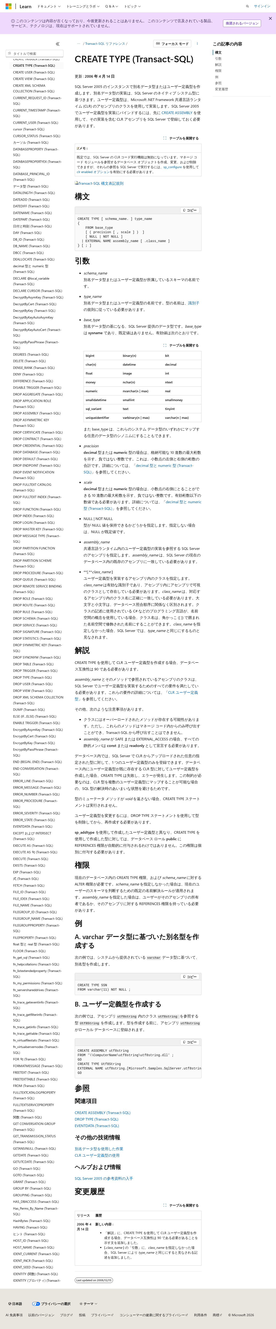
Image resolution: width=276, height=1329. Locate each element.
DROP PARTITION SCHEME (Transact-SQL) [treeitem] (32, 563)
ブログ (65, 1315)
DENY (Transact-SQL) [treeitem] (28, 374)
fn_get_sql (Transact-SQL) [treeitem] (31, 957)
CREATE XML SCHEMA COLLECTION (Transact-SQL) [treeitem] (33, 88)
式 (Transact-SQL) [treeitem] (26, 878)
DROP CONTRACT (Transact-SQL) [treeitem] (37, 439)
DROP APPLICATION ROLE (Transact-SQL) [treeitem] (32, 404)
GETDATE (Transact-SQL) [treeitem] (30, 1155)
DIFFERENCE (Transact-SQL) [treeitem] (33, 381)
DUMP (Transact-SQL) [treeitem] (29, 709)
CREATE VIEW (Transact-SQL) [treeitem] (34, 78)
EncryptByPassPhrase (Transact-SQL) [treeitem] (36, 752)
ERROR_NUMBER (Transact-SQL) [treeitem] (36, 794)
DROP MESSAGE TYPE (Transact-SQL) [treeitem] (36, 539)
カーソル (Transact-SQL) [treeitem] (30, 142)
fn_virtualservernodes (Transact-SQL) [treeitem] (36, 1049)
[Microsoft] (9, 6)
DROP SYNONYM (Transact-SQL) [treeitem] (37, 657)
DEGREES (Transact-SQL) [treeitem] (31, 354)
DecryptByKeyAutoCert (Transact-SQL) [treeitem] (37, 332)
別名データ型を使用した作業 (99, 1148)
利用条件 (200, 1315)
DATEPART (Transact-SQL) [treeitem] (31, 219)
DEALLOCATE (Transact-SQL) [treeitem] (33, 259)
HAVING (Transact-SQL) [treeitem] (30, 1227)
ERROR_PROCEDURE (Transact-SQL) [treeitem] (35, 803)
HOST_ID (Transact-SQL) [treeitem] (30, 1240)
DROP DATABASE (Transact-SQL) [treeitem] (36, 452)
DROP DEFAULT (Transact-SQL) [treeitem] (35, 459)
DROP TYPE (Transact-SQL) (96, 1119)
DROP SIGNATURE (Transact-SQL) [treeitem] (37, 631)
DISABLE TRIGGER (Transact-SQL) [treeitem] (37, 387)
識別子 (193, 302)
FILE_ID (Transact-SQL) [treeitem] (29, 892)
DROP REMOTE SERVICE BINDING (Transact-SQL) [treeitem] (37, 589)
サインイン (262, 6)
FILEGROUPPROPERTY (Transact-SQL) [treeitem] (36, 928)
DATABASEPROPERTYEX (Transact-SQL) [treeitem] (37, 164)
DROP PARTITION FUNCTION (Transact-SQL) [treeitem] (34, 551)
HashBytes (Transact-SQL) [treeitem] (31, 1220)
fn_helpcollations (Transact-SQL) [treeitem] (36, 964)
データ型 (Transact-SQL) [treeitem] (30, 186)
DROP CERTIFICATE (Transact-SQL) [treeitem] (38, 432)
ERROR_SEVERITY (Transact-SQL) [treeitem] (36, 813)
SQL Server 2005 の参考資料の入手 (104, 1178)
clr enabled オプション (93, 172)
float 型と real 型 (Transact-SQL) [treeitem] (36, 944)
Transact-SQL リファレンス (105, 43)
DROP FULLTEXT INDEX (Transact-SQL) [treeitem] (37, 500)
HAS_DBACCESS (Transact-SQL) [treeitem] (36, 1201)
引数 (218, 58)
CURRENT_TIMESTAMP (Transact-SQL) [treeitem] (37, 113)
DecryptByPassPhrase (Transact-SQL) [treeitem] (36, 345)
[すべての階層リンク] (79, 43)
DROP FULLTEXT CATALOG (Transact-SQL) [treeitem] (32, 487)
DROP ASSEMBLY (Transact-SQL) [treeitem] (36, 413)
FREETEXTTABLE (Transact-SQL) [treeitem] (35, 1079)
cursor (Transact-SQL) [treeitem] (28, 129)
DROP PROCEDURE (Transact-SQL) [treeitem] (38, 573)
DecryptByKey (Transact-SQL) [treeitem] (34, 310)
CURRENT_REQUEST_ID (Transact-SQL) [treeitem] (37, 101)
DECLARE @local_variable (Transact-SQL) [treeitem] (31, 281)
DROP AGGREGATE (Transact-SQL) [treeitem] (38, 394)
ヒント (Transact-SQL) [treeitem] (29, 1234)
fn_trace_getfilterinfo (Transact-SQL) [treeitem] (35, 1017)
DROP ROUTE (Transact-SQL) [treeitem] (34, 605)
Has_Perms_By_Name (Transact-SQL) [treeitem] (35, 1211)
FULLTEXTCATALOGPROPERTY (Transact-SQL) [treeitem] (34, 1095)
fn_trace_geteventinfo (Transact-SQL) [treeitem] (36, 1005)
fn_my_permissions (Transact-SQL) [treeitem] (37, 983)
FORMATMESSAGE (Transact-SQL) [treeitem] (37, 1066)
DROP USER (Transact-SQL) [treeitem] (33, 684)
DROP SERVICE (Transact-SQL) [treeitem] (35, 625)
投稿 (82, 1315)
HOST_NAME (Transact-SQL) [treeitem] (33, 1247)
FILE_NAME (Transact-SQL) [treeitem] (32, 905)
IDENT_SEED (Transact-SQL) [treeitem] (33, 1267)
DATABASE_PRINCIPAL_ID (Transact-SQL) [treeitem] (31, 177)
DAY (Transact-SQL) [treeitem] (27, 232)
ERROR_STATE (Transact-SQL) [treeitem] (34, 820)
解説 (218, 64)
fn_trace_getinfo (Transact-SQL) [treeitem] (35, 1027)
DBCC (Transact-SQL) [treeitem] (28, 252)
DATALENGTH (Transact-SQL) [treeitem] (34, 193)
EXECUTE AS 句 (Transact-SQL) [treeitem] (35, 852)
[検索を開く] (247, 6)
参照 (218, 83)
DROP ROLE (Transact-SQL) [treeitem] (33, 598)
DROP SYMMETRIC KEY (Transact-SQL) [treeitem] (37, 648)
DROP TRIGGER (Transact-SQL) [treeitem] (35, 670)
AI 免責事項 (14, 1315)
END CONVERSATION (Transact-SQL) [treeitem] (36, 771)
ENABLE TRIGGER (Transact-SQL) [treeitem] (36, 723)
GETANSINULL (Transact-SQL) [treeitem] (34, 1148)
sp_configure (172, 167)
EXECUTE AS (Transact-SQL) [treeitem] (33, 845)
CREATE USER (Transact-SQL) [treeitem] (34, 72)
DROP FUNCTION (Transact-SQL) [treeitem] (37, 509)
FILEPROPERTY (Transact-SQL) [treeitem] (34, 937)
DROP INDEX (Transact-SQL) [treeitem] (33, 516)
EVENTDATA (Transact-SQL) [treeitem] (32, 826)
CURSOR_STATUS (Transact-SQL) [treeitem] (36, 136)
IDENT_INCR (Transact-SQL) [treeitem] (33, 1260)
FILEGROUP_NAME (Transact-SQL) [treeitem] (38, 918)
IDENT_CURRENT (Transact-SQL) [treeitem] (36, 1254)
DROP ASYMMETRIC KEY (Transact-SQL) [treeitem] (31, 423)
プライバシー (101, 1315)
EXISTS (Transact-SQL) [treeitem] (29, 865)
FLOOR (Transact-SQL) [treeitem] (29, 951)
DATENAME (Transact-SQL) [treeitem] (32, 213)
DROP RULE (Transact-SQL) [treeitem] (32, 612)
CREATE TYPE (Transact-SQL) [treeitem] (34, 65)
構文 (218, 52)
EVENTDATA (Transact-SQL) (97, 1125)
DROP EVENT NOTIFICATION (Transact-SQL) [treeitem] (33, 475)
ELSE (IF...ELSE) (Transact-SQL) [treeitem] (34, 716)
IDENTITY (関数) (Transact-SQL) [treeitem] (35, 1274)
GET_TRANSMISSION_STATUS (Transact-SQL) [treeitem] (34, 1139)
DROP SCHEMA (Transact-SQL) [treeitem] (35, 618)
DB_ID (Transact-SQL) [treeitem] (28, 239)
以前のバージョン (41, 1315)
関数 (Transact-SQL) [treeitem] (27, 1117)
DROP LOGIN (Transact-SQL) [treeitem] (34, 522)
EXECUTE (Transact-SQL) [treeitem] (30, 859)
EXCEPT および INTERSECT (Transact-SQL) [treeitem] (32, 836)
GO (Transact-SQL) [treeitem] (26, 1168)
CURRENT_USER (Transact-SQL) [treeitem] (35, 122)
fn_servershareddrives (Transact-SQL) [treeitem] (36, 993)
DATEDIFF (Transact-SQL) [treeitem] (31, 206)
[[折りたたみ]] (58, 44)
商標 (216, 1315)
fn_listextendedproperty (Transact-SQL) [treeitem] (37, 973)
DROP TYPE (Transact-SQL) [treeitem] (32, 677)
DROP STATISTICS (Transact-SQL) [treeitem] (37, 638)
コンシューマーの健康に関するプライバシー (152, 1315)
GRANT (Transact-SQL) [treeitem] (29, 1182)
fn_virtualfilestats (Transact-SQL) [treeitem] (36, 1040)
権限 (218, 70)
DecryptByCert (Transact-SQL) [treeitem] (34, 304)
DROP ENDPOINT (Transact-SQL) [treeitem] (36, 465)
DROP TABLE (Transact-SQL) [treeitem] (33, 664)
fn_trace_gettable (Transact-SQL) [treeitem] (36, 1033)
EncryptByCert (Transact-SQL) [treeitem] (34, 736)
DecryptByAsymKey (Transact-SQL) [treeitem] (38, 297)
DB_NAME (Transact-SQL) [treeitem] (31, 246)
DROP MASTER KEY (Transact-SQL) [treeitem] (38, 529)
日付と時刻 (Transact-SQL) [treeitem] (32, 226)
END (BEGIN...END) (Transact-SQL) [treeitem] (37, 762)
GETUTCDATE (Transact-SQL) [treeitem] (33, 1161)
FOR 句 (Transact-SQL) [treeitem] (29, 1059)
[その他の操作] (197, 43)
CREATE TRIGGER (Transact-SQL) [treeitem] (36, 59)
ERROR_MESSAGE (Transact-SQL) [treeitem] (37, 787)
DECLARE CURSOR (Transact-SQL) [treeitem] (37, 290)
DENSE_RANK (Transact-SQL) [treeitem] (34, 367)
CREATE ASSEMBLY (177, 112)
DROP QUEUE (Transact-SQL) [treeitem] (34, 579)
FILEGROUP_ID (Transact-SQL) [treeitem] (35, 912)
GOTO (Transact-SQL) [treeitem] (28, 1175)
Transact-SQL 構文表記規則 (101, 183)
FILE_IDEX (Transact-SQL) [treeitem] (31, 898)
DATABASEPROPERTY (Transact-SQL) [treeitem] (35, 152)
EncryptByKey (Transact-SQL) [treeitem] (34, 743)
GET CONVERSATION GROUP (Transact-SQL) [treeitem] (34, 1126)
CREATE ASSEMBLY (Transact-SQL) (103, 1112)
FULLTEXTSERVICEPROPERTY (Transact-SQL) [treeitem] (33, 1108)
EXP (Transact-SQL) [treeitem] (27, 872)
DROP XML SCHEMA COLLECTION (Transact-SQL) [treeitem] (38, 700)
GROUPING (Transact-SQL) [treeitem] (32, 1195)
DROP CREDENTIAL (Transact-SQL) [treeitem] (38, 445)
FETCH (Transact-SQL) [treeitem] (28, 885)
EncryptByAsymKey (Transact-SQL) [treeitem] (38, 729)
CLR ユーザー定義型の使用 (97, 1155)
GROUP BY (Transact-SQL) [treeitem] (32, 1188)
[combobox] (35, 53)
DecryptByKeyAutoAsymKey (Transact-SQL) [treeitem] (33, 320)
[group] (138, 1062)
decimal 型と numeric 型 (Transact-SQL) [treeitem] (30, 269)
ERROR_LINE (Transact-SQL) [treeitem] (33, 781)
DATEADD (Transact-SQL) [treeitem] (31, 199)
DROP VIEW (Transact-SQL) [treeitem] (33, 690)
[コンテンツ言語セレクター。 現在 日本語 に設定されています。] (15, 1304)
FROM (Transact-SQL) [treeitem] (28, 1085)
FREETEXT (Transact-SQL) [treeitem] (31, 1072)
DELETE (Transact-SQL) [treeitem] (29, 361)
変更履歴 (221, 89)
